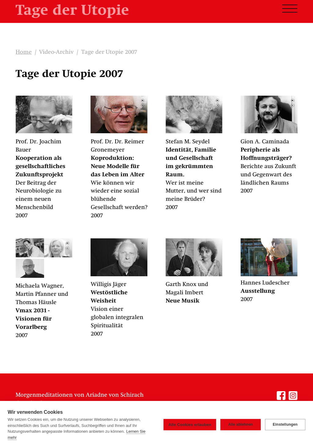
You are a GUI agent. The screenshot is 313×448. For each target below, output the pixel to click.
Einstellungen (285, 424)
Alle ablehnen (240, 424)
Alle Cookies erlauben (189, 424)
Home (24, 52)
